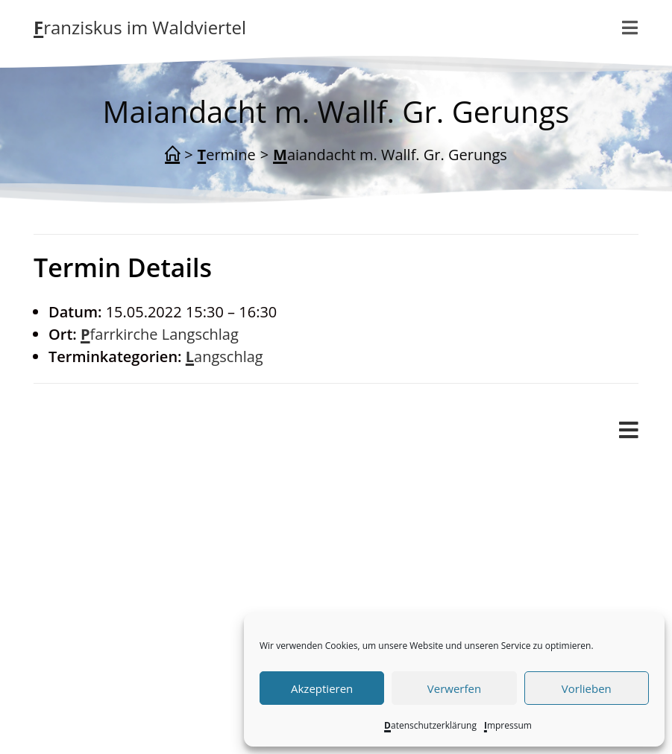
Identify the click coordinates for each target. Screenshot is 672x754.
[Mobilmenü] (630, 27)
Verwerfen (454, 688)
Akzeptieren (322, 688)
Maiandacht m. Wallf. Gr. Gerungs (390, 155)
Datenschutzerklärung (430, 725)
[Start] (172, 155)
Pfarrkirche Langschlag (160, 334)
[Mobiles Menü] (628, 430)
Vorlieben (587, 688)
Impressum (508, 725)
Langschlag (224, 356)
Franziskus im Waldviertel (140, 27)
